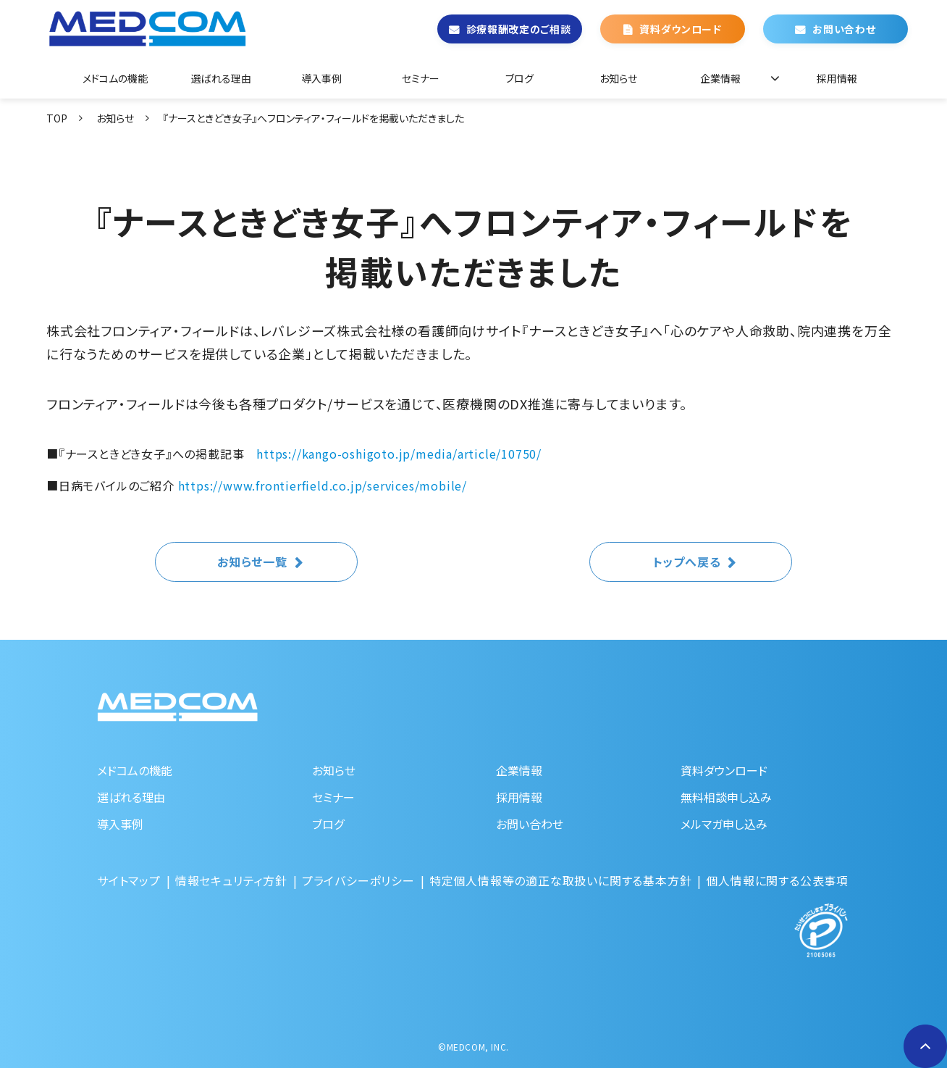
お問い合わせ (843, 29)
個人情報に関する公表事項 (777, 880)
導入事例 (321, 78)
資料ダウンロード (680, 29)
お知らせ (618, 78)
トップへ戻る (687, 561)
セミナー (420, 78)
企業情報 (720, 78)
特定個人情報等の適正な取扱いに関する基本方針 (560, 880)
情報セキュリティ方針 (231, 880)
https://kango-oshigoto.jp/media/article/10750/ (399, 453)
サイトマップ (129, 880)
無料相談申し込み (726, 797)
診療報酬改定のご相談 (518, 29)
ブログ (519, 78)
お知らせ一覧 (252, 561)
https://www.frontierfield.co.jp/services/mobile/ (322, 485)
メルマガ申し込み (724, 824)
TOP (56, 118)
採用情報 (837, 78)
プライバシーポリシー (358, 880)
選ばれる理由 (221, 78)
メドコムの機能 (115, 78)
